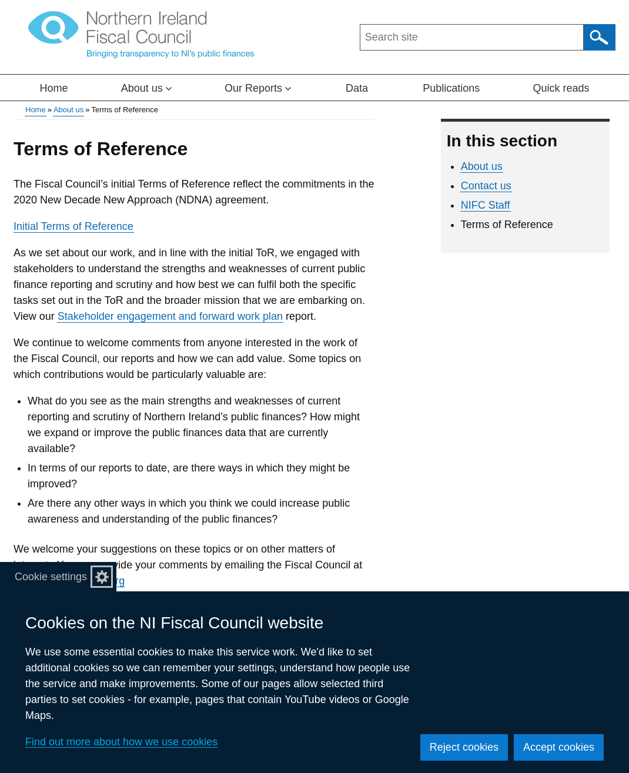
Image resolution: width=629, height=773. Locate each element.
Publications (451, 88)
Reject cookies (464, 747)
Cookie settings (51, 577)
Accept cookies (558, 747)
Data (357, 88)
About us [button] (146, 88)
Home (54, 88)
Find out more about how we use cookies (121, 742)
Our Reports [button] (258, 88)
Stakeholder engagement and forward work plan (170, 316)
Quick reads (561, 88)
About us (68, 109)
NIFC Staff (485, 205)
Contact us (486, 186)
